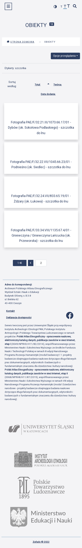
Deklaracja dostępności (18, 317)
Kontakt (10, 310)
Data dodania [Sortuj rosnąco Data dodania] (51, 93)
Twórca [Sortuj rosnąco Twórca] (60, 84)
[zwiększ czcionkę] (68, 6)
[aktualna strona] (41, 263)
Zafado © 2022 (41, 541)
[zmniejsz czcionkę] (61, 7)
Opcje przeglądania (64, 55)
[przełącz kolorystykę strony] (55, 7)
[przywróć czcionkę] (65, 7)
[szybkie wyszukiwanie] (75, 6)
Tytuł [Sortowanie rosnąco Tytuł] (40, 84)
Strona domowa (20, 41)
